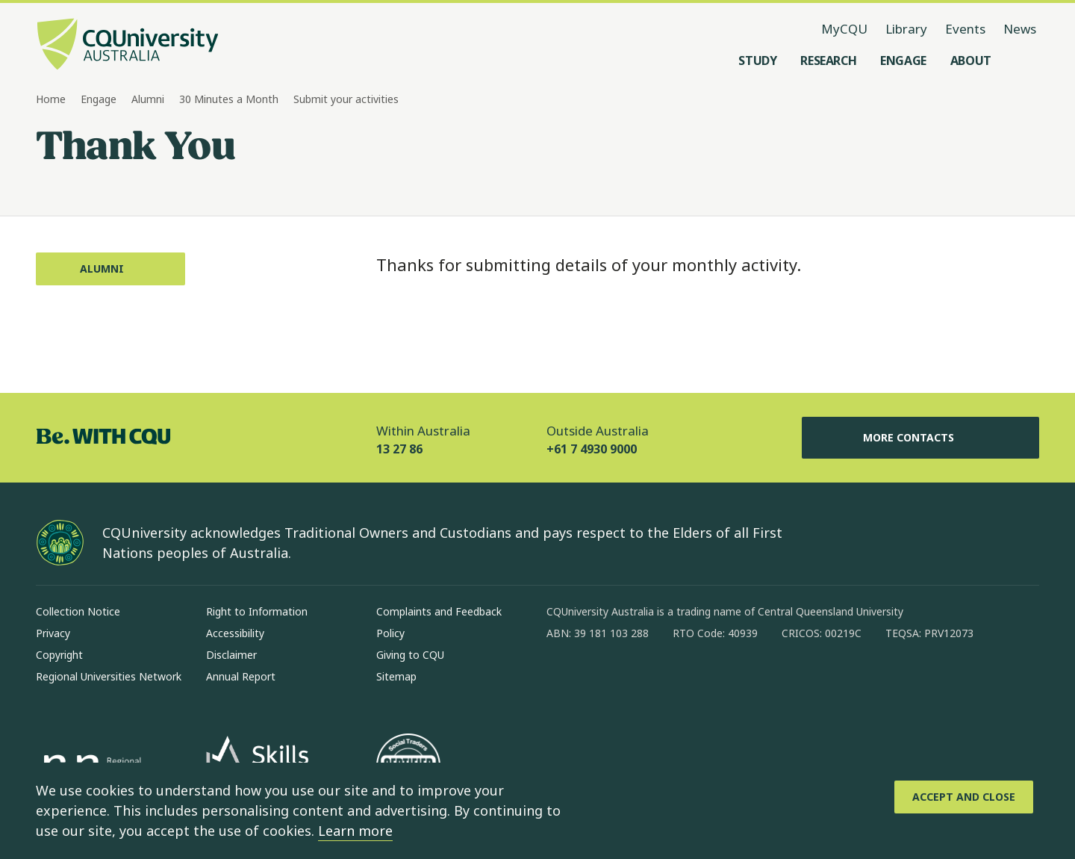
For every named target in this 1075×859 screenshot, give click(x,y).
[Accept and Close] (963, 797)
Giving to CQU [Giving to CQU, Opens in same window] (410, 655)
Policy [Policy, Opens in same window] (390, 633)
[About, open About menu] (970, 60)
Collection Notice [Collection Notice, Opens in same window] (78, 611)
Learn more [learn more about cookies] (355, 831)
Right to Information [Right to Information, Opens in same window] (257, 611)
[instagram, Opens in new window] (601, 681)
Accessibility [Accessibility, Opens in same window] (235, 633)
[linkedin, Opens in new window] (640, 681)
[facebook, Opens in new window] (562, 681)
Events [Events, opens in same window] (965, 28)
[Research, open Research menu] (828, 60)
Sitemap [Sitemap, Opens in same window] (396, 676)
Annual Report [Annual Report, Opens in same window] (240, 676)
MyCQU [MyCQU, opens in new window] (844, 28)
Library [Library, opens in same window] (906, 28)
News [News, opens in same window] (1019, 28)
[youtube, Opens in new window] (718, 681)
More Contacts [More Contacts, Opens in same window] (920, 438)
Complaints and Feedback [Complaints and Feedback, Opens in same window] (439, 611)
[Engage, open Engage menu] (903, 60)
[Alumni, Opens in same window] (110, 268)
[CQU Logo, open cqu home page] (127, 45)
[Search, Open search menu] (1024, 60)
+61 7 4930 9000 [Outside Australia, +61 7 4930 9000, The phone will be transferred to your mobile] (591, 449)
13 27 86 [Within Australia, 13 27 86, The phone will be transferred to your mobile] (399, 449)
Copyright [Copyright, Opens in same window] (59, 655)
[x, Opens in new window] (679, 681)
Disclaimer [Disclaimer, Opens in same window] (231, 655)
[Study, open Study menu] (757, 60)
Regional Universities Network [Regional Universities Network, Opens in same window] (108, 676)
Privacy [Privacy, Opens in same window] (53, 633)
